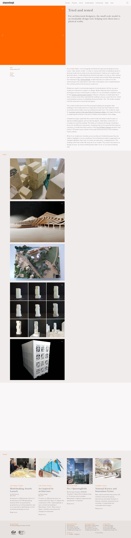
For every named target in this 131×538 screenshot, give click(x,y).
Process (12, 76)
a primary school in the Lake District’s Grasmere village (87, 112)
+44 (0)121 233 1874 (92, 528)
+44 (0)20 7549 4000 (110, 528)
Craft (11, 74)
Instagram (77, 534)
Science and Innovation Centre (82, 95)
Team (106, 3)
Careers (113, 3)
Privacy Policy (99, 532)
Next (61, 35)
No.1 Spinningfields (84, 79)
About (81, 3)
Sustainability (89, 3)
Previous (4, 35)
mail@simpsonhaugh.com (74, 530)
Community (99, 3)
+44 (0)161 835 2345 (74, 528)
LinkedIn (71, 534)
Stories (67, 3)
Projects (74, 3)
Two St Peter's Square (103, 127)
